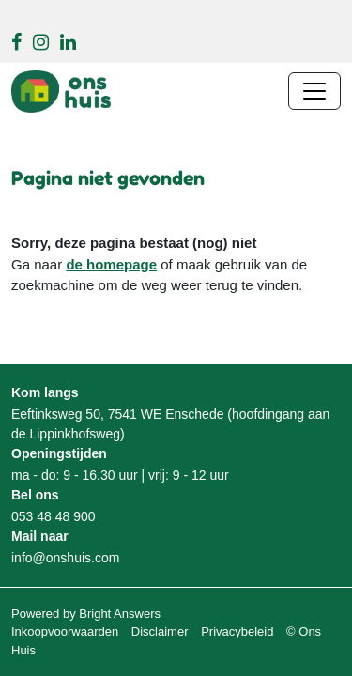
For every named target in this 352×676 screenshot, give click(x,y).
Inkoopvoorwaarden (64, 631)
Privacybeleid (237, 631)
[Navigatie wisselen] (314, 91)
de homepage (111, 264)
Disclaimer (160, 631)
